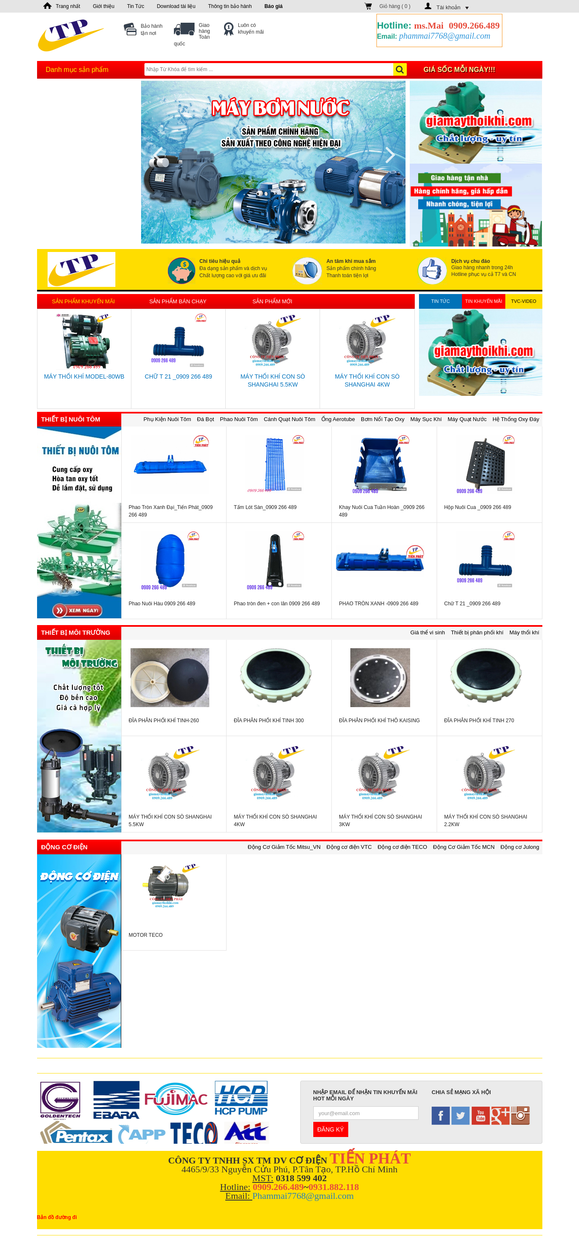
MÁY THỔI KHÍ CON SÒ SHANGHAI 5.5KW (272, 380)
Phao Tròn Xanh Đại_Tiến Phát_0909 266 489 (171, 511)
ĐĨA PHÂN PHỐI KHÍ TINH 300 (269, 721)
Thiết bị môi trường (76, 632)
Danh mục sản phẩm (77, 69)
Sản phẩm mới (272, 301)
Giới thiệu (103, 6)
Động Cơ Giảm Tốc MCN (463, 847)
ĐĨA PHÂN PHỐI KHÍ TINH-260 (164, 721)
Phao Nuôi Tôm (239, 419)
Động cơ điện (64, 847)
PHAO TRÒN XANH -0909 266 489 (379, 604)
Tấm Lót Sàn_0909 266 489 (265, 507)
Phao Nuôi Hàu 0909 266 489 (162, 604)
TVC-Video (523, 301)
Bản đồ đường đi (57, 1217)
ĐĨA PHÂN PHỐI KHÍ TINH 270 (479, 721)
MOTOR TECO (146, 935)
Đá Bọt (205, 419)
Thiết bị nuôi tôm (71, 419)
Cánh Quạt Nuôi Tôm (289, 419)
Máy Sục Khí (426, 419)
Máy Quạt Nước (467, 419)
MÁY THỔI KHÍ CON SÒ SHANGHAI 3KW (380, 820)
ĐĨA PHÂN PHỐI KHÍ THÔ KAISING (379, 721)
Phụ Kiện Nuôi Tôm (167, 419)
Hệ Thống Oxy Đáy (516, 419)
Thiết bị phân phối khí (477, 632)
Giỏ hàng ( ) (395, 6)
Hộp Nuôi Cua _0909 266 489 (477, 507)
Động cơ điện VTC (349, 847)
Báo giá (273, 6)
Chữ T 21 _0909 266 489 (178, 376)
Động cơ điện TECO (402, 847)
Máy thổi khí (524, 632)
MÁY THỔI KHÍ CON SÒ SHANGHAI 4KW (367, 380)
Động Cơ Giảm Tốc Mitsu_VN (284, 847)
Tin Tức (135, 6)
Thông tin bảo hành (230, 6)
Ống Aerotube (338, 419)
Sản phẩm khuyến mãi (83, 301)
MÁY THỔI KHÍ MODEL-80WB (84, 376)
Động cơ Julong (520, 847)
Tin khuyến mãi (483, 301)
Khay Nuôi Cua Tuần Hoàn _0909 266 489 (381, 511)
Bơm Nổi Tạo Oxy (383, 419)
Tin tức (440, 301)
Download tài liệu (176, 6)
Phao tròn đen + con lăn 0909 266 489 (277, 604)
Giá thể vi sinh (428, 632)
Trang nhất (68, 6)
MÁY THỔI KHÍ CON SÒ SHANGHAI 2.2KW (485, 820)
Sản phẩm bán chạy (177, 301)
